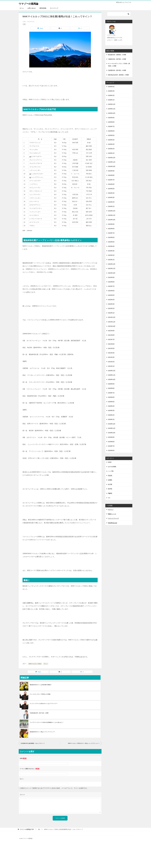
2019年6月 (111, 450)
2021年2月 (111, 361)
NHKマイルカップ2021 (35, 663)
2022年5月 (111, 295)
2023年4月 (111, 246)
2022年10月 (111, 273)
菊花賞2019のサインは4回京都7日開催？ (41, 684)
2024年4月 (111, 193)
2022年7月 (111, 286)
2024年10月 (111, 166)
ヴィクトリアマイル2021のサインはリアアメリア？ (44, 703)
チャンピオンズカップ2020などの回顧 (40, 694)
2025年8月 (111, 122)
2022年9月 (111, 277)
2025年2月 (111, 148)
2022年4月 (111, 299)
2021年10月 (111, 326)
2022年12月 (111, 264)
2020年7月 (111, 393)
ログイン (110, 509)
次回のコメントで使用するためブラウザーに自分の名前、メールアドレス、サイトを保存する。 (54, 788)
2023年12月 (111, 211)
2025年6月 (111, 131)
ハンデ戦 (110, 471)
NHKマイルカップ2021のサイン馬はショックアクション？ (84, 743)
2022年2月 (111, 308)
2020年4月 (111, 406)
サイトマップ (54, 8)
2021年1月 (111, 366)
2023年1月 (111, 259)
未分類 (110, 484)
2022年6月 (111, 290)
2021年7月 (111, 339)
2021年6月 (111, 344)
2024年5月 (111, 188)
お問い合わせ (32, 8)
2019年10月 (111, 432)
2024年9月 (111, 171)
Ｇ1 (24, 24)
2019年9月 (111, 437)
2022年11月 (111, 268)
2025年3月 (111, 144)
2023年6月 (111, 237)
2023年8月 (111, 228)
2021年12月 (111, 317)
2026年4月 (111, 86)
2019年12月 (111, 424)
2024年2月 (111, 202)
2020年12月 (111, 370)
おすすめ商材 (112, 466)
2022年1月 (111, 313)
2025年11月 (111, 109)
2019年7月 (111, 446)
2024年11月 (111, 162)
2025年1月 (111, 153)
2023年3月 (111, 251)
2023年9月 (111, 224)
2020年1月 (111, 419)
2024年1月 (111, 206)
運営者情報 (42, 8)
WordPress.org (112, 523)
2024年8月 (111, 175)
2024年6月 (111, 184)
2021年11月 (111, 322)
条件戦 (110, 489)
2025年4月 (111, 140)
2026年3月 (111, 91)
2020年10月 (111, 379)
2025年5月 (111, 135)
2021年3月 (111, 357)
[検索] (118, 14)
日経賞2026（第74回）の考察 (117, 70)
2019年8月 (111, 441)
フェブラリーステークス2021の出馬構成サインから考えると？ (47, 722)
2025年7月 (111, 126)
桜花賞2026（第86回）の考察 (117, 54)
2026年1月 (111, 100)
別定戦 (110, 475)
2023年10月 (111, 219)
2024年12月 (111, 157)
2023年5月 (111, 242)
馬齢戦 (110, 493)
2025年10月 (111, 113)
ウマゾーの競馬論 (30, 3)
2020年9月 (111, 384)
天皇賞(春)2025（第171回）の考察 (39, 713)
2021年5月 (111, 348)
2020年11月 (111, 375)
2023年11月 (111, 215)
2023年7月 (111, 233)
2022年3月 (111, 304)
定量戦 (110, 480)
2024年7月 (111, 180)
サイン (45, 663)
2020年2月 (111, 415)
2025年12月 (111, 104)
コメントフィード (113, 518)
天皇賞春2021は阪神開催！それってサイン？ (33, 743)
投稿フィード (112, 514)
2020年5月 (111, 401)
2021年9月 (111, 330)
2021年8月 (111, 335)
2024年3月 (111, 197)
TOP (27, 829)
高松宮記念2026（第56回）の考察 (118, 75)
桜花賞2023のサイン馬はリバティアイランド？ (42, 731)
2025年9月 (111, 117)
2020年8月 (111, 388)
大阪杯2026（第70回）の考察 (117, 59)
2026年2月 (111, 95)
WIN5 (109, 462)
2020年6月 (111, 397)
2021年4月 (111, 353)
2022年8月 (111, 282)
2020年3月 (111, 410)
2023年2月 (111, 255)
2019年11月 (111, 428)
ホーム (22, 8)
